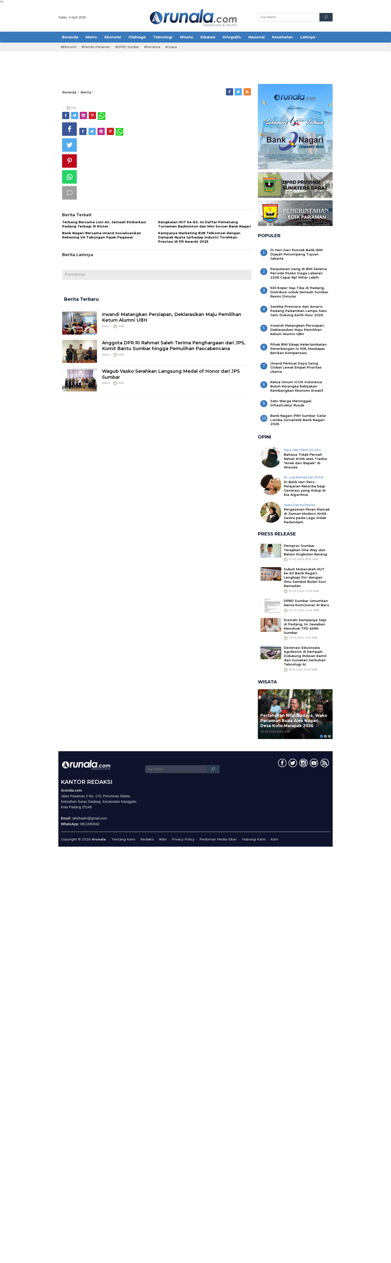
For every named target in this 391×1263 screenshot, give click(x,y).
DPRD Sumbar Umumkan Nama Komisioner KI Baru (306, 603)
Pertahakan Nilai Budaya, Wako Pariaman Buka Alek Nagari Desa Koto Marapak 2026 (293, 720)
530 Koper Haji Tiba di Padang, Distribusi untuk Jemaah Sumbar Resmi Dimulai (299, 292)
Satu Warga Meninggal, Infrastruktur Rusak (291, 403)
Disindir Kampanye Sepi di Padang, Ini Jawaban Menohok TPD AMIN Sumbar (305, 626)
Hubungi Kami (254, 839)
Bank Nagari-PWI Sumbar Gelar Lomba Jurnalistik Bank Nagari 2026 (298, 420)
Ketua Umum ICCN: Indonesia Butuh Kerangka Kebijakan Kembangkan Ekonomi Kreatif (296, 386)
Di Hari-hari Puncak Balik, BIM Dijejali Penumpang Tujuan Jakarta (296, 254)
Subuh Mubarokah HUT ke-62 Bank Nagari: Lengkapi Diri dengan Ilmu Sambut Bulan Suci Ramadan (305, 577)
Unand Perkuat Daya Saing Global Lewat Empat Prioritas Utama (296, 367)
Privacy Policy (183, 839)
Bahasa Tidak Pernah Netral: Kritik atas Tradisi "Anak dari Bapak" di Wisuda (305, 460)
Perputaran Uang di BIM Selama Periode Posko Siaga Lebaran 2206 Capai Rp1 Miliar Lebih (298, 273)
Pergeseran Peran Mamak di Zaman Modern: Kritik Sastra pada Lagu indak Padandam (307, 515)
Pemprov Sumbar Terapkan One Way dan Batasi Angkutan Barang (305, 550)
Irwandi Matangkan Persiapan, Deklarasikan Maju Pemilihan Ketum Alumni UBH (297, 329)
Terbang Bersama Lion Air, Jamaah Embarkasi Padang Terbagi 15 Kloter (104, 224)
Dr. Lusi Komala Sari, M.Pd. (303, 477)
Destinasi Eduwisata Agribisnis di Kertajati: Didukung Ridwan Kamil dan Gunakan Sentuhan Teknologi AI (305, 656)
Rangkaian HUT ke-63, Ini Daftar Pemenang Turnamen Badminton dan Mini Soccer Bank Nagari (204, 224)
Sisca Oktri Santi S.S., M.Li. (303, 450)
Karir (274, 839)
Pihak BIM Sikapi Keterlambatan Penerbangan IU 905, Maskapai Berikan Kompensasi (298, 348)
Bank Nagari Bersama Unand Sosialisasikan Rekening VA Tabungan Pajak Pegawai (101, 235)
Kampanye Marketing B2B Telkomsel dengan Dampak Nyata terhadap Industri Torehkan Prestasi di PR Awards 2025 (199, 237)
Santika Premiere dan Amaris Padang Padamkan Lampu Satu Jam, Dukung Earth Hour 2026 (298, 310)
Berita (86, 92)
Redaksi (147, 839)
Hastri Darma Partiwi (299, 505)
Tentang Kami (123, 839)
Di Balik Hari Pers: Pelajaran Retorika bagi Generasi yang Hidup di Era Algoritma (305, 488)
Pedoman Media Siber (218, 839)
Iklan (163, 839)
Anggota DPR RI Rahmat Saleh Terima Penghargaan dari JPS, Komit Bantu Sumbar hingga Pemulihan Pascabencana (173, 345)
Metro (106, 326)
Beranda (69, 92)
